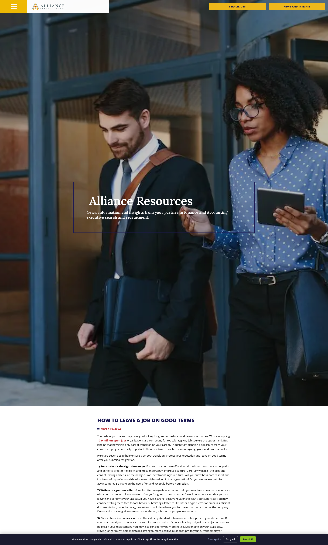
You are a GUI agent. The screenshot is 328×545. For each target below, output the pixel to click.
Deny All (230, 539)
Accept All (248, 539)
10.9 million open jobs (111, 440)
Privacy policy (214, 539)
